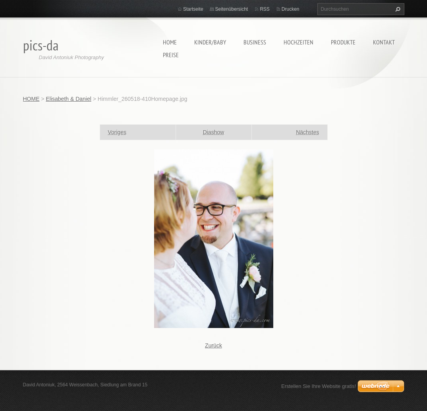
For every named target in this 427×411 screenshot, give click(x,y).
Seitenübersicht (231, 9)
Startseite (193, 9)
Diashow (213, 132)
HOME (170, 42)
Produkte (343, 42)
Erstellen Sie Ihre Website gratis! (318, 386)
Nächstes (307, 132)
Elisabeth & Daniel (68, 99)
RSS (265, 9)
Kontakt (384, 42)
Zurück (213, 345)
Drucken (290, 9)
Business (254, 42)
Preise (171, 55)
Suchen (397, 9)
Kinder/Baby (210, 42)
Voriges (117, 132)
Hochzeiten (298, 42)
